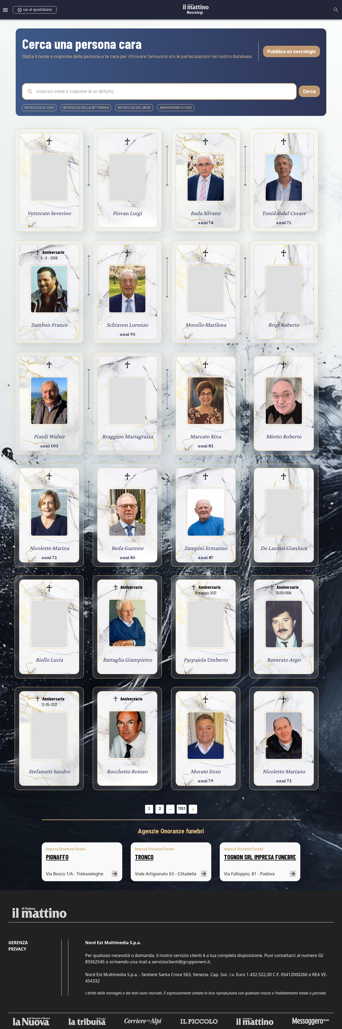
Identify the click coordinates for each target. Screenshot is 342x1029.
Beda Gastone (127, 548)
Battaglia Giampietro (127, 659)
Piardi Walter (49, 436)
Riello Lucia (49, 659)
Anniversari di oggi (176, 108)
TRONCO (144, 857)
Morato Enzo (206, 771)
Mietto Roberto (283, 436)
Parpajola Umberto (206, 659)
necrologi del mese (134, 108)
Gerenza (18, 943)
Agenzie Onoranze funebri (171, 831)
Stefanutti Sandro (49, 771)
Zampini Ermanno (205, 548)
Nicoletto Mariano (284, 771)
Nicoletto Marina (49, 548)
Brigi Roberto (283, 324)
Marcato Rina (205, 436)
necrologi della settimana (86, 108)
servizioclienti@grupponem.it (181, 962)
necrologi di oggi (39, 108)
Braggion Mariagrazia (127, 436)
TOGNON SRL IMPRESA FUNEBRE (260, 857)
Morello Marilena (205, 324)
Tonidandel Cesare (284, 213)
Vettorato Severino (49, 213)
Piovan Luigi (127, 213)
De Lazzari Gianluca (283, 548)
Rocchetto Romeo (127, 771)
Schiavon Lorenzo (127, 324)
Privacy (17, 949)
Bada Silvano (206, 213)
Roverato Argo (284, 659)
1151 (181, 808)
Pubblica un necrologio (291, 51)
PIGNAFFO (57, 857)
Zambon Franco (49, 324)
